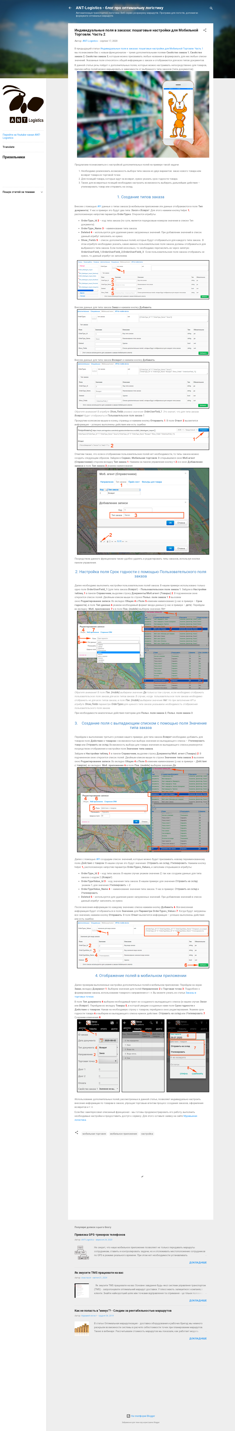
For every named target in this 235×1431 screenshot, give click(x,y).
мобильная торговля (94, 1133)
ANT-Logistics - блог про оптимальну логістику (119, 8)
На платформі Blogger (140, 1416)
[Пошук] (211, 9)
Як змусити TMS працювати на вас (99, 1272)
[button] (205, 30)
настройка (147, 1133)
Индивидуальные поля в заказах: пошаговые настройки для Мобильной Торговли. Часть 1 (151, 48)
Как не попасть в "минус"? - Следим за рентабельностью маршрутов (123, 1310)
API (99, 206)
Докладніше (198, 1262)
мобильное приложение (123, 1133)
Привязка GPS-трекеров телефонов (100, 1234)
